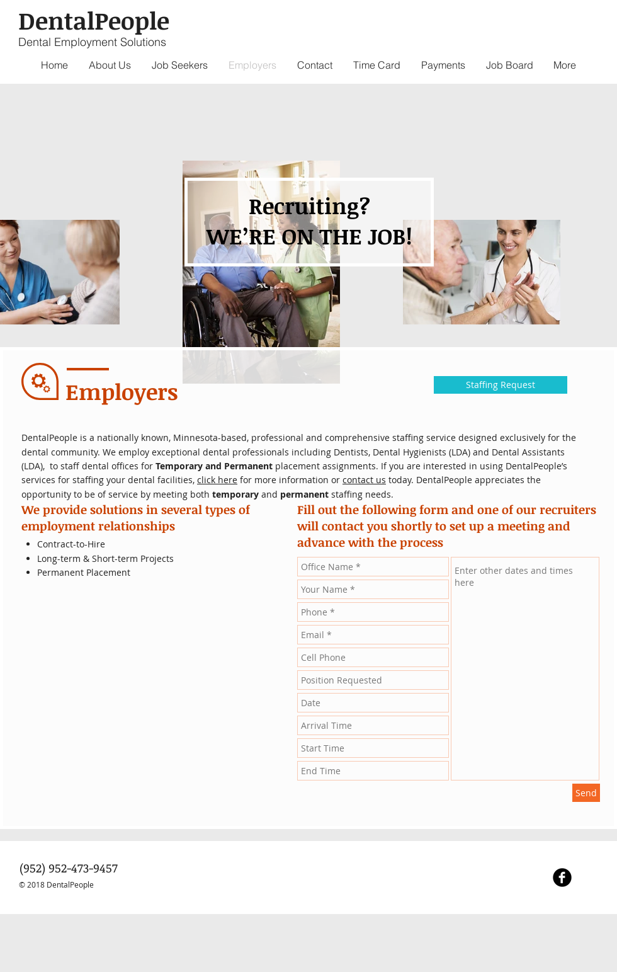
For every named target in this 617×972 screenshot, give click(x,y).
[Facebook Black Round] (562, 877)
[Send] (586, 793)
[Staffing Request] (500, 385)
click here (217, 480)
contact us (364, 480)
